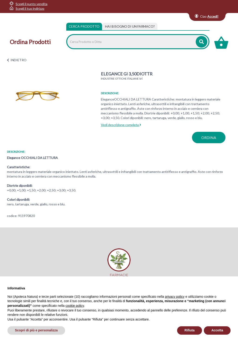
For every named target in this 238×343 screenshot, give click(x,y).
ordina (208, 137)
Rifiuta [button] (190, 330)
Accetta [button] (217, 330)
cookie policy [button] (75, 305)
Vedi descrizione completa (121, 125)
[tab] (129, 26)
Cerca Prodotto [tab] (84, 26)
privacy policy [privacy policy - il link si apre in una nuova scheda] (175, 296)
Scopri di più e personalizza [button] (36, 330)
